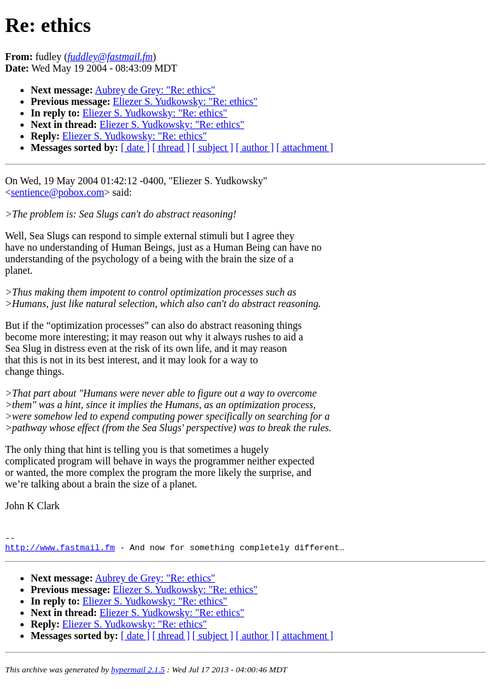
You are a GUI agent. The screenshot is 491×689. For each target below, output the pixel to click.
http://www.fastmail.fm (60, 551)
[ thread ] (171, 147)
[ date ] (135, 147)
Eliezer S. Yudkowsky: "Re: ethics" (185, 101)
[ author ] (255, 147)
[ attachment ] (304, 147)
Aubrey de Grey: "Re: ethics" (155, 89)
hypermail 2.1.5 (138, 673)
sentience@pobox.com (57, 192)
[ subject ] (212, 147)
